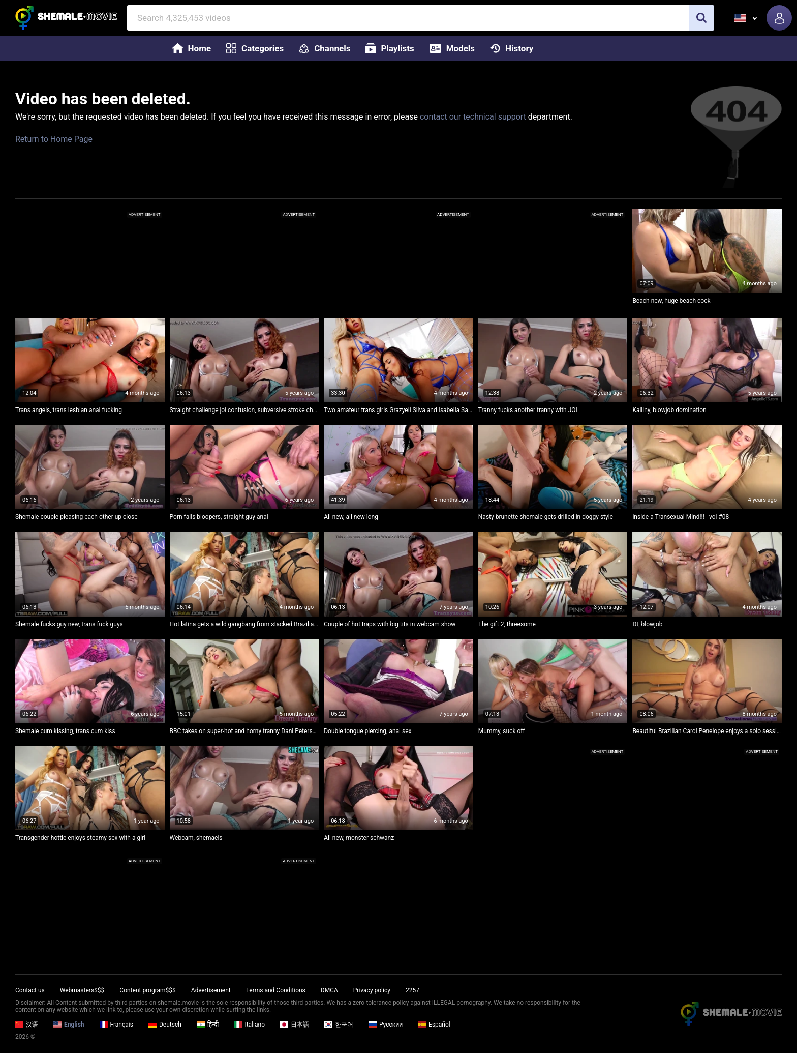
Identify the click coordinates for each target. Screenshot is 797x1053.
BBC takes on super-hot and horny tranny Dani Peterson (244, 731)
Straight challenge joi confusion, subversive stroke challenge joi (244, 410)
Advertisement (211, 990)
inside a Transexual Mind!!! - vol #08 (680, 516)
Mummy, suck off (501, 731)
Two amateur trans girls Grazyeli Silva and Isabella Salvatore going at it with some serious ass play (398, 410)
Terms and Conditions (275, 990)
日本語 (294, 1024)
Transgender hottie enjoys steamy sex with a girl (80, 837)
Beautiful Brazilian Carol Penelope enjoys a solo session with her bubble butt (707, 731)
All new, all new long (351, 516)
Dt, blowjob (647, 624)
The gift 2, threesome (507, 624)
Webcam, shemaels (196, 837)
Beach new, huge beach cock (671, 300)
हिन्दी (208, 1024)
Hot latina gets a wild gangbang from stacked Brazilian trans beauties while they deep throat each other (244, 624)
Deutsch (164, 1024)
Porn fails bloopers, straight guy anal (219, 516)
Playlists (389, 48)
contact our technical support (473, 117)
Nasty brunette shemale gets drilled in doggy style (545, 516)
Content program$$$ (147, 990)
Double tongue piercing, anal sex (367, 731)
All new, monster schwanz (359, 837)
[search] (701, 18)
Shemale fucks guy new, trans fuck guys (69, 624)
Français (116, 1024)
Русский (386, 1024)
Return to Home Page (54, 139)
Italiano (249, 1024)
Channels (324, 48)
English (68, 1024)
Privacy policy (371, 990)
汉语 (26, 1024)
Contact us (30, 990)
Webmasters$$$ (82, 990)
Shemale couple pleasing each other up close (76, 516)
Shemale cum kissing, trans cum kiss (65, 731)
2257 (412, 990)
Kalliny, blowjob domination (669, 410)
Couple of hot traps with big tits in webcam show (389, 624)
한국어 (338, 1024)
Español (434, 1024)
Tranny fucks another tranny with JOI (527, 410)
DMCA (329, 990)
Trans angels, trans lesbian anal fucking (68, 410)
